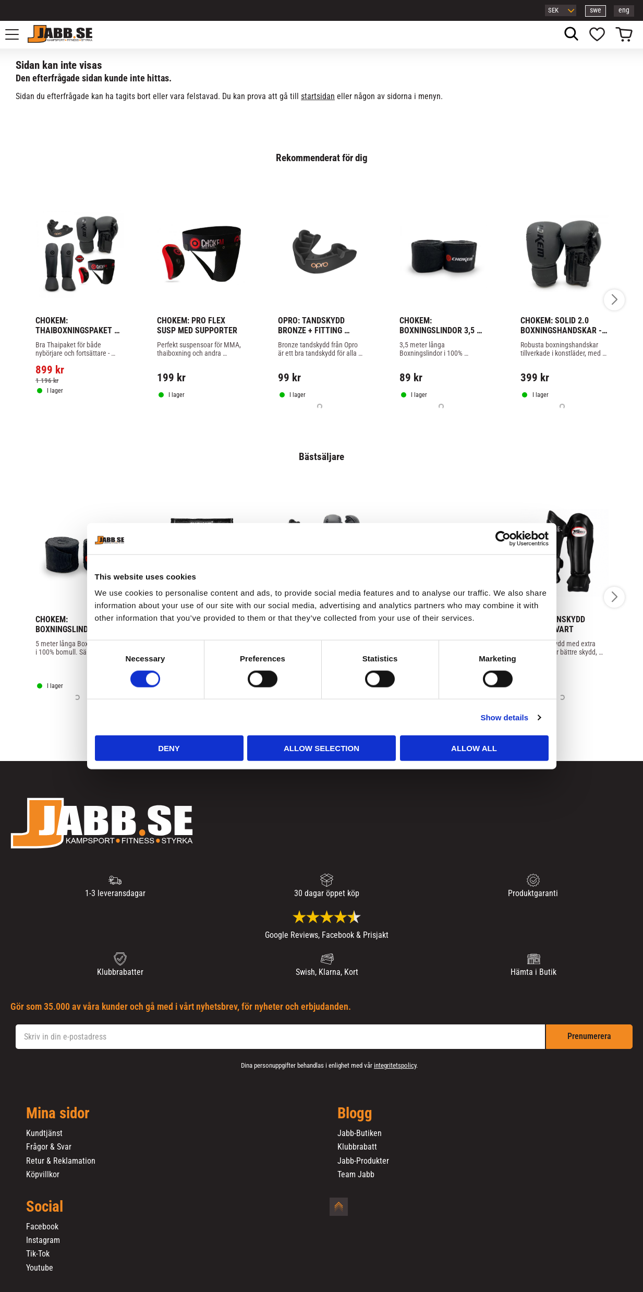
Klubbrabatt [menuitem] (357, 1147)
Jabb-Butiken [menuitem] (359, 1133)
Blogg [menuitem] (354, 1113)
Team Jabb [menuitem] (355, 1174)
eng (623, 10)
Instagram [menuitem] (43, 1240)
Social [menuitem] (44, 1207)
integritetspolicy (395, 1065)
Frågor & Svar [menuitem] (48, 1147)
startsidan (318, 96)
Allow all (474, 748)
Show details (504, 717)
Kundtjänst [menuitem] (44, 1133)
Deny (169, 748)
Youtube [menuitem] (39, 1268)
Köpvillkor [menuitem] (42, 1174)
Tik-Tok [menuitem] (38, 1254)
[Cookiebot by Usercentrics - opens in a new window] (503, 538)
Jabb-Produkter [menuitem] (363, 1161)
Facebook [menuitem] (42, 1226)
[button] (17, 34)
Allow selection (321, 748)
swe (595, 10)
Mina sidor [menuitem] (58, 1113)
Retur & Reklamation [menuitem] (60, 1161)
